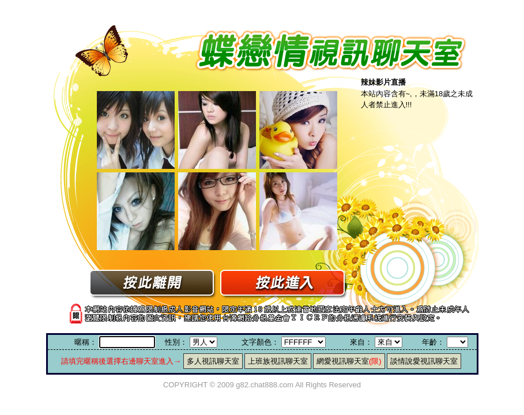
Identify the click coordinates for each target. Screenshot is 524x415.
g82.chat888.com (264, 384)
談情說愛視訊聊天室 (424, 361)
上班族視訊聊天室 (278, 361)
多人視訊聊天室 (213, 361)
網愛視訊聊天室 (349, 361)
